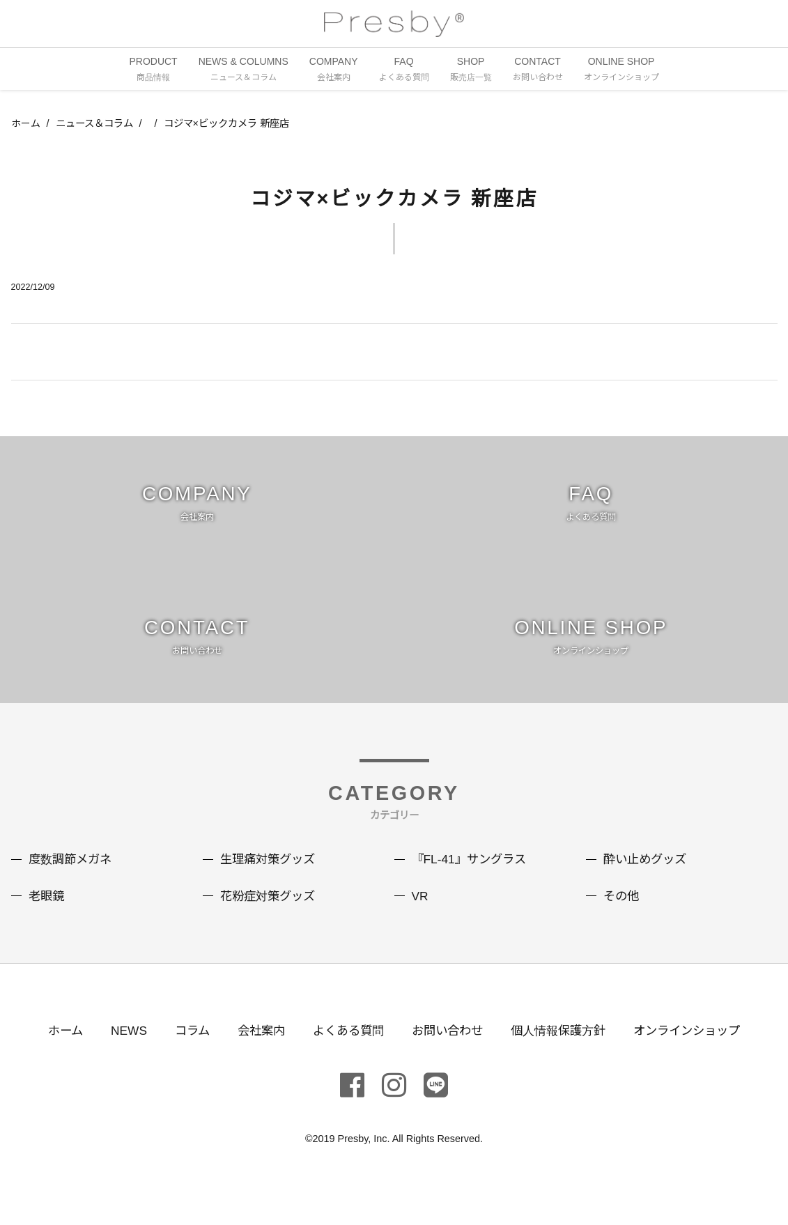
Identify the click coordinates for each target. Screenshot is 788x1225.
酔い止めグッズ (647, 881)
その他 (622, 917)
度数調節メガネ (72, 881)
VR (420, 917)
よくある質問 (345, 1051)
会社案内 (254, 1051)
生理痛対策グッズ (270, 881)
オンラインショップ (698, 1051)
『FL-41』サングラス (472, 881)
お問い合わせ (448, 1051)
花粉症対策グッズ (270, 917)
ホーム (25, 124)
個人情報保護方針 (563, 1051)
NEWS (118, 1051)
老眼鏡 (47, 917)
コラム (182, 1051)
